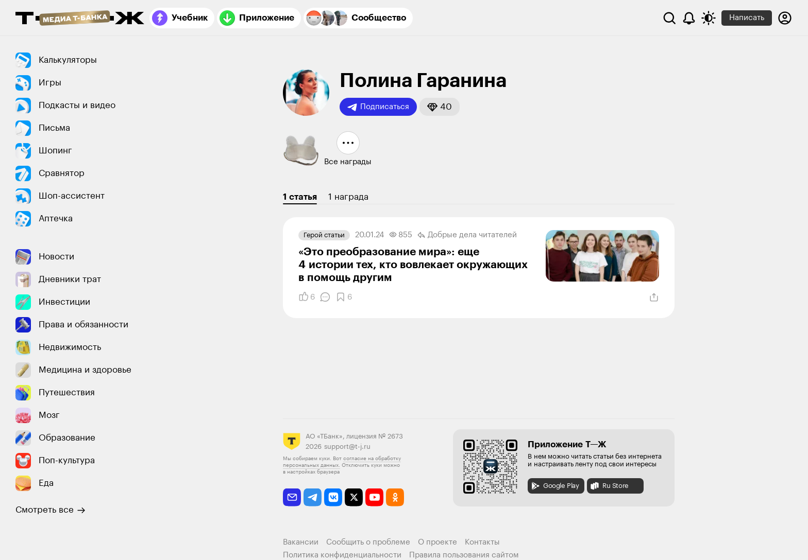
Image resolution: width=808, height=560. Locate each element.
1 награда (348, 196)
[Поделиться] (654, 297)
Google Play (554, 486)
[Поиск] (669, 18)
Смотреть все (50, 510)
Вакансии (300, 542)
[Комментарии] (325, 297)
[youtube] (374, 497)
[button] (439, 107)
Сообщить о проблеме (368, 542)
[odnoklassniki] (395, 497)
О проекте (437, 542)
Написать (746, 18)
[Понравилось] (306, 297)
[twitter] (354, 497)
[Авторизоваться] (785, 18)
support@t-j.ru (347, 446)
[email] (292, 497)
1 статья (300, 196)
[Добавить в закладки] (344, 297)
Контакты (482, 542)
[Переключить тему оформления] (708, 18)
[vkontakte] (333, 497)
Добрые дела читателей (467, 235)
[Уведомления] (689, 18)
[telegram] (313, 497)
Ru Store (609, 486)
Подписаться (378, 107)
